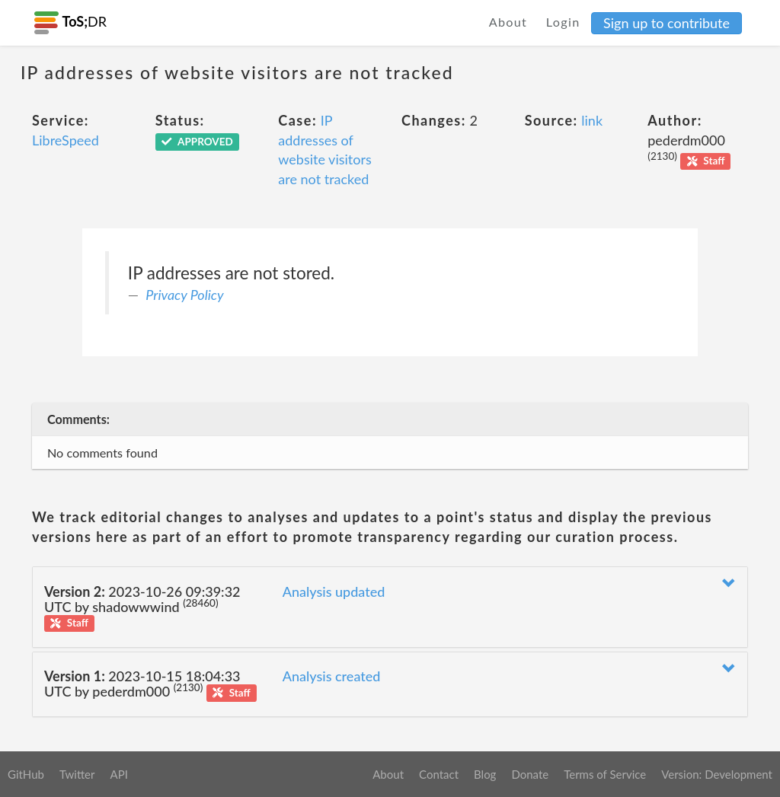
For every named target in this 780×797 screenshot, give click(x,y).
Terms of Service (605, 774)
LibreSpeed (65, 140)
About (508, 21)
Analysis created (332, 676)
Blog (485, 774)
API (118, 774)
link (592, 120)
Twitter (77, 774)
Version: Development (716, 774)
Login (563, 21)
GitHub (26, 774)
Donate (529, 774)
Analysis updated (334, 591)
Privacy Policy (184, 294)
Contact (439, 774)
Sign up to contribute (666, 22)
